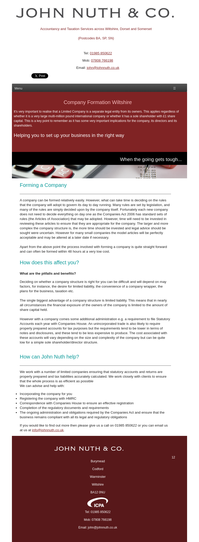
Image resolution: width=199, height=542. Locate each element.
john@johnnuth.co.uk (103, 68)
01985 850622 (101, 53)
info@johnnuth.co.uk (48, 430)
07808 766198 (102, 60)
